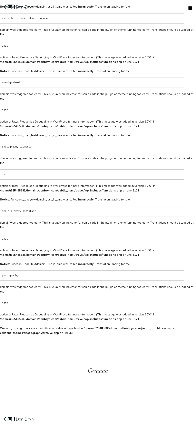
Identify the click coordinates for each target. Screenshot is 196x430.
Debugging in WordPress (51, 57)
